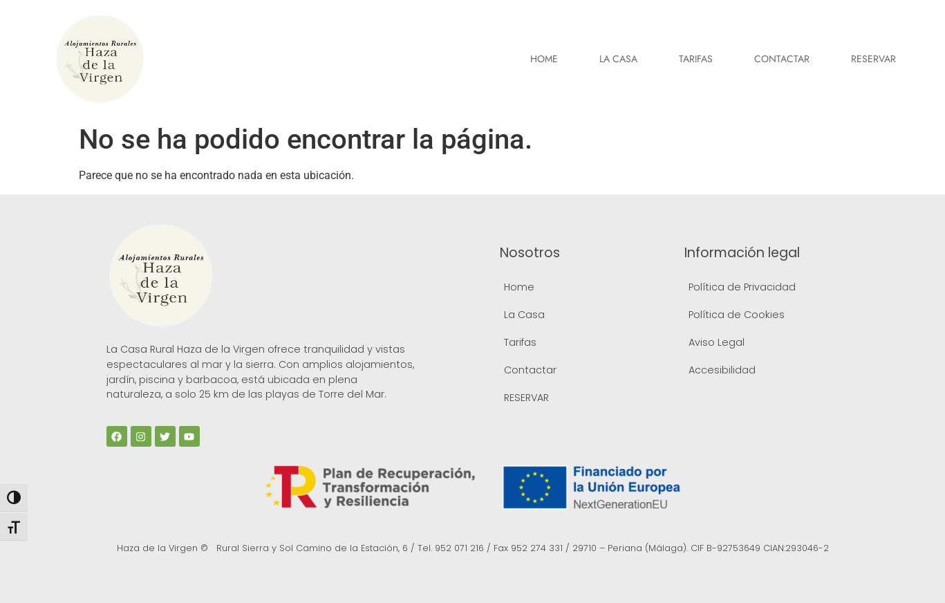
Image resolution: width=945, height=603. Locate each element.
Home (544, 59)
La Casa (618, 59)
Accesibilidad (722, 370)
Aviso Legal (717, 342)
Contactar (782, 59)
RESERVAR (873, 59)
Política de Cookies (737, 315)
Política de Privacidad (742, 287)
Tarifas (696, 59)
